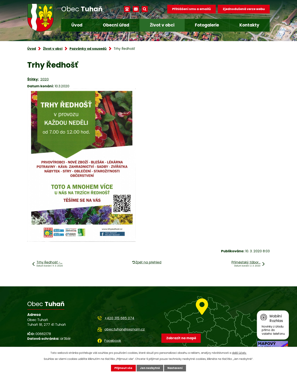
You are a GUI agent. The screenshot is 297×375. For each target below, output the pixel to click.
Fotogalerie (207, 25)
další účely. (239, 353)
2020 (44, 79)
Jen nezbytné (150, 368)
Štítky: (33, 79)
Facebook (112, 340)
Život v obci (162, 25)
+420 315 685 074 (119, 318)
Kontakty (249, 25)
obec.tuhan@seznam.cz (124, 329)
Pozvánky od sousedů (88, 48)
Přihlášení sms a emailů (191, 9)
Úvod (76, 25)
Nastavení (175, 368)
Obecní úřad (116, 25)
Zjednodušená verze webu (244, 9)
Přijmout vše (123, 368)
